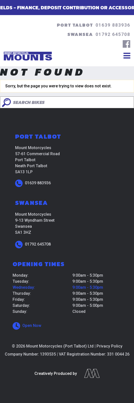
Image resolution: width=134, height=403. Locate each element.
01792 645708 (113, 34)
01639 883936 (113, 25)
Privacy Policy (109, 346)
